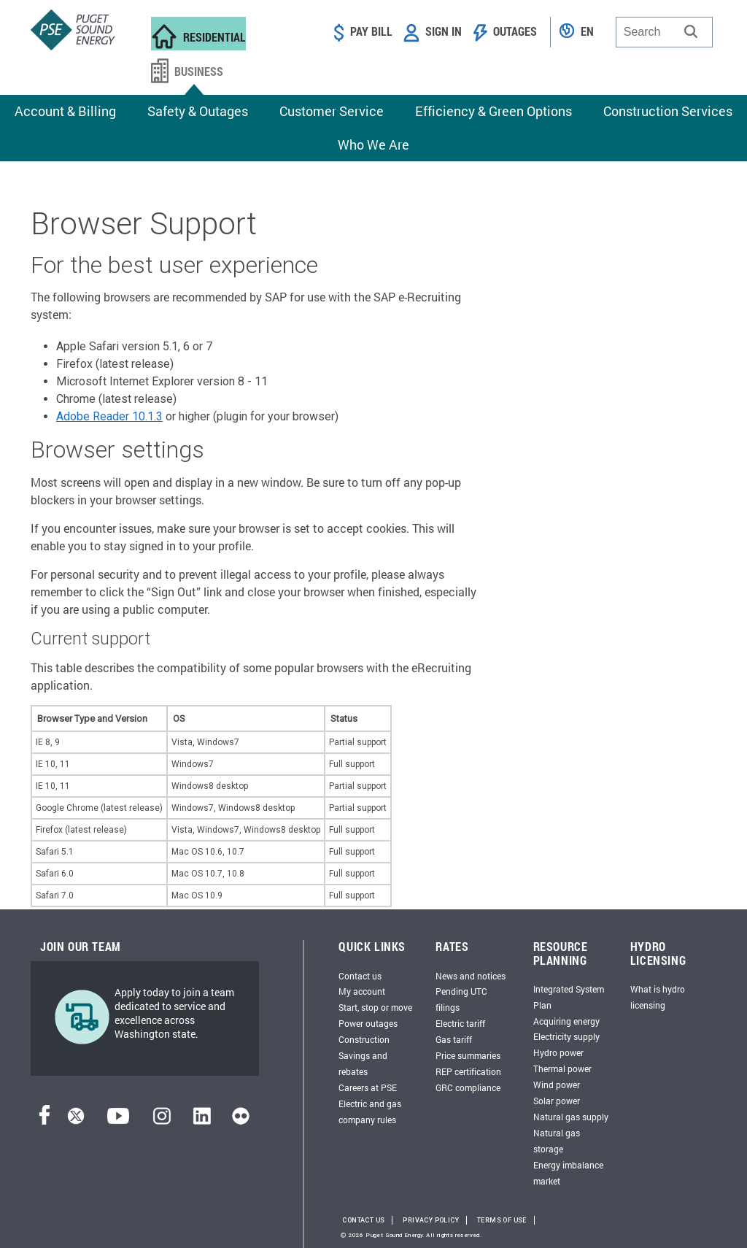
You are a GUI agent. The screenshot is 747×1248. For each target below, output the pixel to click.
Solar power (556, 1100)
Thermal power (562, 1068)
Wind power (556, 1084)
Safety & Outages (197, 111)
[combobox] (664, 32)
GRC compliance (468, 1087)
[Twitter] (76, 1121)
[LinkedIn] (202, 1121)
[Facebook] (44, 1121)
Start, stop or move (375, 1007)
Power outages (368, 1023)
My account (361, 991)
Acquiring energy (566, 1021)
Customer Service (331, 111)
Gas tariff (454, 1039)
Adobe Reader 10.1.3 (109, 416)
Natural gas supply (570, 1116)
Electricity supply (566, 1036)
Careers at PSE (367, 1087)
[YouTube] (118, 1121)
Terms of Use (502, 1220)
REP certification (468, 1071)
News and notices (471, 976)
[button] (691, 31)
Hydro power (558, 1052)
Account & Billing (65, 111)
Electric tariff (460, 1023)
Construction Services (667, 111)
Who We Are (373, 144)
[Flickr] (240, 1121)
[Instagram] (161, 1121)
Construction (364, 1039)
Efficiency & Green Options (493, 111)
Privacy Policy (431, 1220)
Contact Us (363, 1220)
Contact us (360, 976)
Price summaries (468, 1055)
